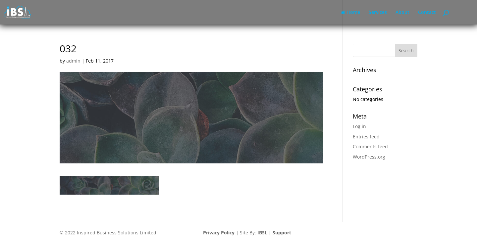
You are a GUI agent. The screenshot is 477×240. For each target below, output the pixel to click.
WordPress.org (369, 157)
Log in (359, 126)
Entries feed (366, 136)
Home (350, 12)
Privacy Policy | (220, 232)
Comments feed (370, 146)
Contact (427, 12)
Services (378, 12)
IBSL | (264, 232)
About (402, 12)
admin (73, 61)
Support (282, 232)
